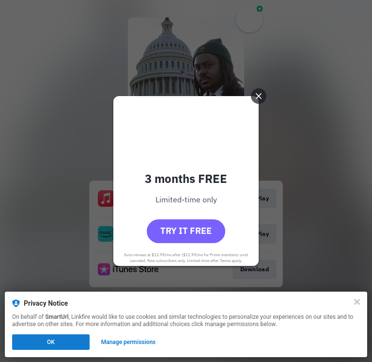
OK (51, 342)
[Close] (357, 302)
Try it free (186, 230)
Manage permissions (128, 342)
